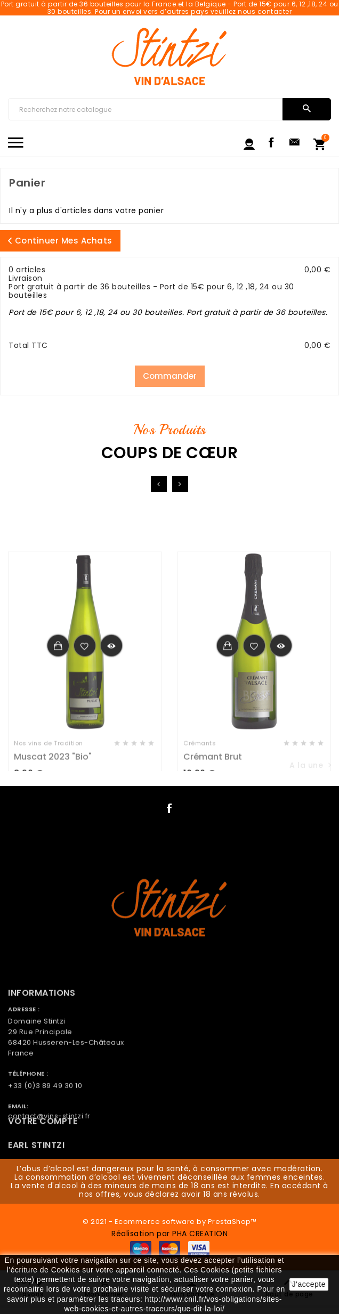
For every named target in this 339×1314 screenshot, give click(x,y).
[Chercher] (145, 109)
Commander (170, 376)
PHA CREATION (200, 1233)
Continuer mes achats (60, 241)
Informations (41, 1037)
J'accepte (309, 1284)
